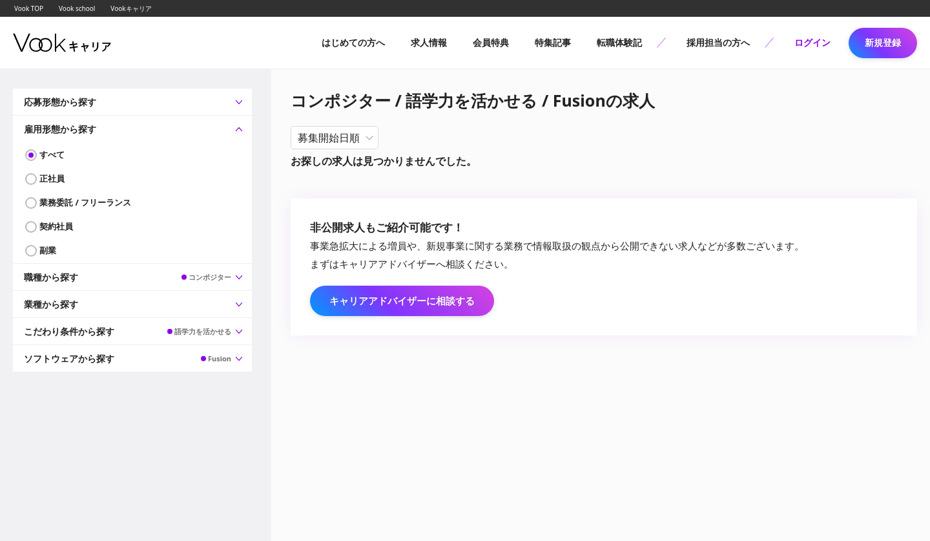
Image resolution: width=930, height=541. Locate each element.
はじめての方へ (353, 42)
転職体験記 (619, 42)
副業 (47, 250)
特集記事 (553, 42)
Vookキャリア (130, 8)
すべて (52, 154)
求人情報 (429, 42)
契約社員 (56, 226)
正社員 (52, 178)
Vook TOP (28, 8)
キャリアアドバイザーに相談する (402, 300)
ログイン (812, 42)
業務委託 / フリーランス (85, 202)
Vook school (77, 8)
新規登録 (883, 42)
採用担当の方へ (718, 42)
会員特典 (491, 42)
